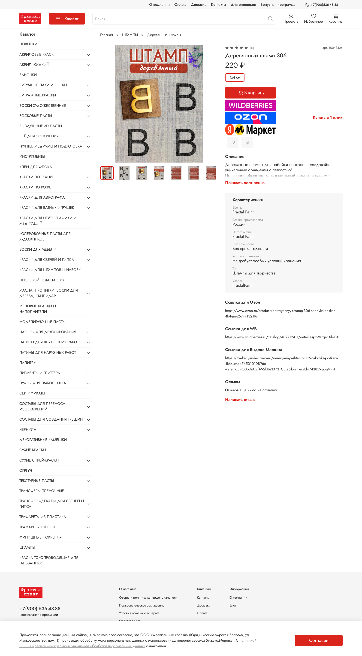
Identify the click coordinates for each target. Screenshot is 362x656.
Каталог (66, 19)
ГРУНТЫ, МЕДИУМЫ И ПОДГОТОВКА (50, 146)
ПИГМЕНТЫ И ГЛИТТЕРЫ (39, 373)
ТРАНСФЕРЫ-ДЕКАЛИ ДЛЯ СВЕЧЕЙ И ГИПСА (51, 503)
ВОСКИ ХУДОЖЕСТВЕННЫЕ (42, 105)
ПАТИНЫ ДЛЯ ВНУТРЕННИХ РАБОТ (49, 342)
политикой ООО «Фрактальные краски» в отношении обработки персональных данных (137, 643)
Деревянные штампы (164, 34)
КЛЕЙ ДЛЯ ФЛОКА (35, 166)
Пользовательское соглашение (141, 605)
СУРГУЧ (25, 470)
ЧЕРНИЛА (27, 429)
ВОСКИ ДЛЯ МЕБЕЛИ (37, 249)
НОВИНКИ (28, 44)
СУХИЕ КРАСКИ (32, 450)
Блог (232, 605)
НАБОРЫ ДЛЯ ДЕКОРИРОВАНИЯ (47, 332)
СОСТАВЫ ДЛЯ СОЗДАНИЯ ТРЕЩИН (51, 419)
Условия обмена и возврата (139, 613)
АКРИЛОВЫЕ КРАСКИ (37, 54)
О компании (159, 4)
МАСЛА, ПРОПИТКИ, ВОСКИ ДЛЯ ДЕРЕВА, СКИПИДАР (48, 293)
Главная (106, 34)
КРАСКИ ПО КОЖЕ (35, 187)
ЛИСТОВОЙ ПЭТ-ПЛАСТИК (42, 280)
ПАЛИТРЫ (27, 362)
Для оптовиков (243, 4)
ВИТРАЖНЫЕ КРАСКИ (37, 95)
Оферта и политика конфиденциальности (148, 597)
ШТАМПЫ (130, 34)
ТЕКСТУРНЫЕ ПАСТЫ (36, 480)
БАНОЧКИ (28, 74)
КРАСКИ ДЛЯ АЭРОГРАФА (42, 197)
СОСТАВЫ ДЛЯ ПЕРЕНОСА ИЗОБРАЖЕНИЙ (42, 406)
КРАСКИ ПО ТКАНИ (36, 177)
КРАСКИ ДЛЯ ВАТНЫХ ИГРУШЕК (46, 207)
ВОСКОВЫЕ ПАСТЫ (35, 115)
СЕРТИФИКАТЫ (32, 393)
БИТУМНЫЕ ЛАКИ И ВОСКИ (43, 85)
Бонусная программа (277, 4)
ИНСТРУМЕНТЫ (32, 156)
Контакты (218, 4)
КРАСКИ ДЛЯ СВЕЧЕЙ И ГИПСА (46, 259)
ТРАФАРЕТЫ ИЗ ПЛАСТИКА (42, 516)
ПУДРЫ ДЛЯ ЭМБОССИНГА (42, 383)
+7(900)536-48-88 (321, 4)
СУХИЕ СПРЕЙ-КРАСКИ (39, 460)
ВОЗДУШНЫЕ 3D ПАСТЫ (40, 126)
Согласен (319, 640)
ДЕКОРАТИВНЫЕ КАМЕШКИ (43, 439)
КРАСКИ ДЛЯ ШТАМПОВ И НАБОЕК (50, 269)
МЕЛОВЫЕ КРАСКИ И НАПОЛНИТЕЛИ (37, 308)
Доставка (198, 4)
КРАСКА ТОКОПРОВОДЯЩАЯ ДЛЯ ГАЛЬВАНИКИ (48, 560)
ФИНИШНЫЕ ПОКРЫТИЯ (40, 537)
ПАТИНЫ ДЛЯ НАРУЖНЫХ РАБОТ (47, 352)
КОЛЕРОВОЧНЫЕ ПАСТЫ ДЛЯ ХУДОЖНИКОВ (45, 236)
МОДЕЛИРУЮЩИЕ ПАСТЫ (42, 321)
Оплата (180, 4)
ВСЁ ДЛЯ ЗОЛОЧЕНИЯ (39, 136)
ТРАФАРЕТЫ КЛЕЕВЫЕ (37, 527)
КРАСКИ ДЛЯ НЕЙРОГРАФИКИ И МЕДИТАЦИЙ (47, 220)
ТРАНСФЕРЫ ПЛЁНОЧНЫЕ (41, 490)
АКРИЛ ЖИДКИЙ (34, 64)
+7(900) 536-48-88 (39, 608)
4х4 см (234, 77)
